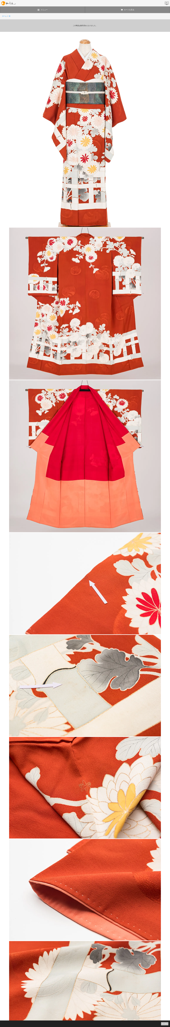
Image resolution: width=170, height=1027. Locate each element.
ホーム (4, 16)
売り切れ (165, 1024)
